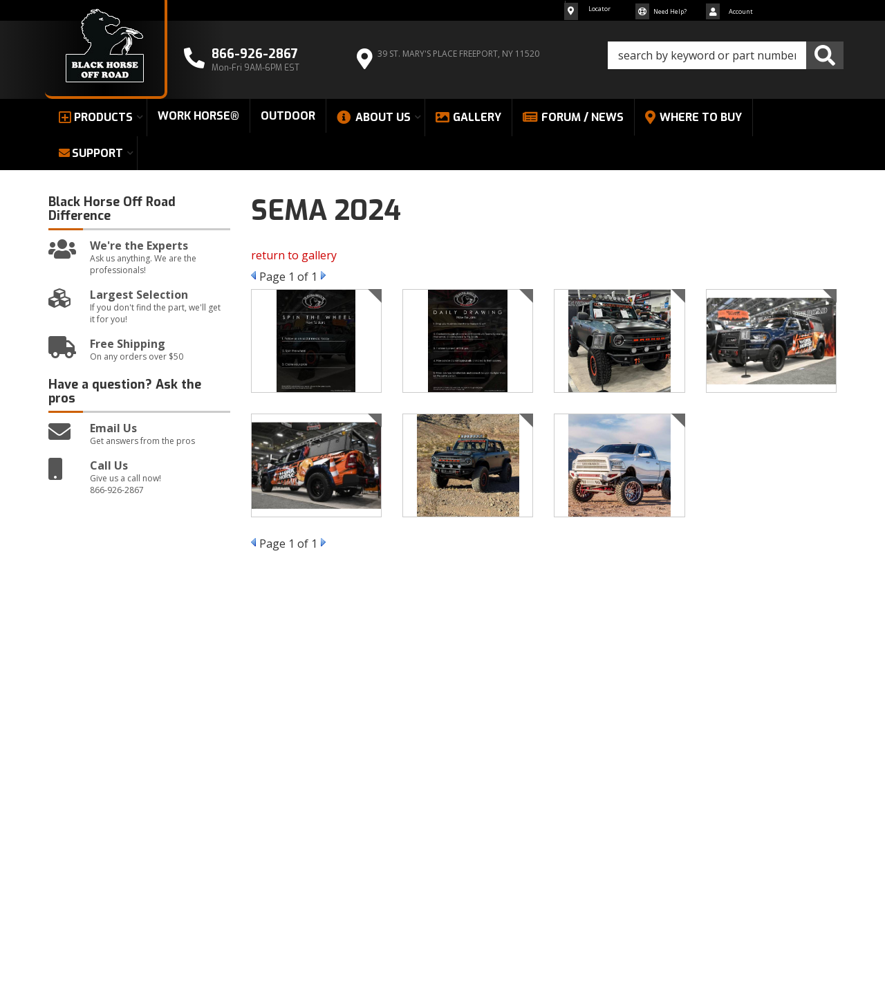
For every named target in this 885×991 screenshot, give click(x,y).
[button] (726, 55)
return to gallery (294, 255)
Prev (253, 275)
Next (323, 275)
